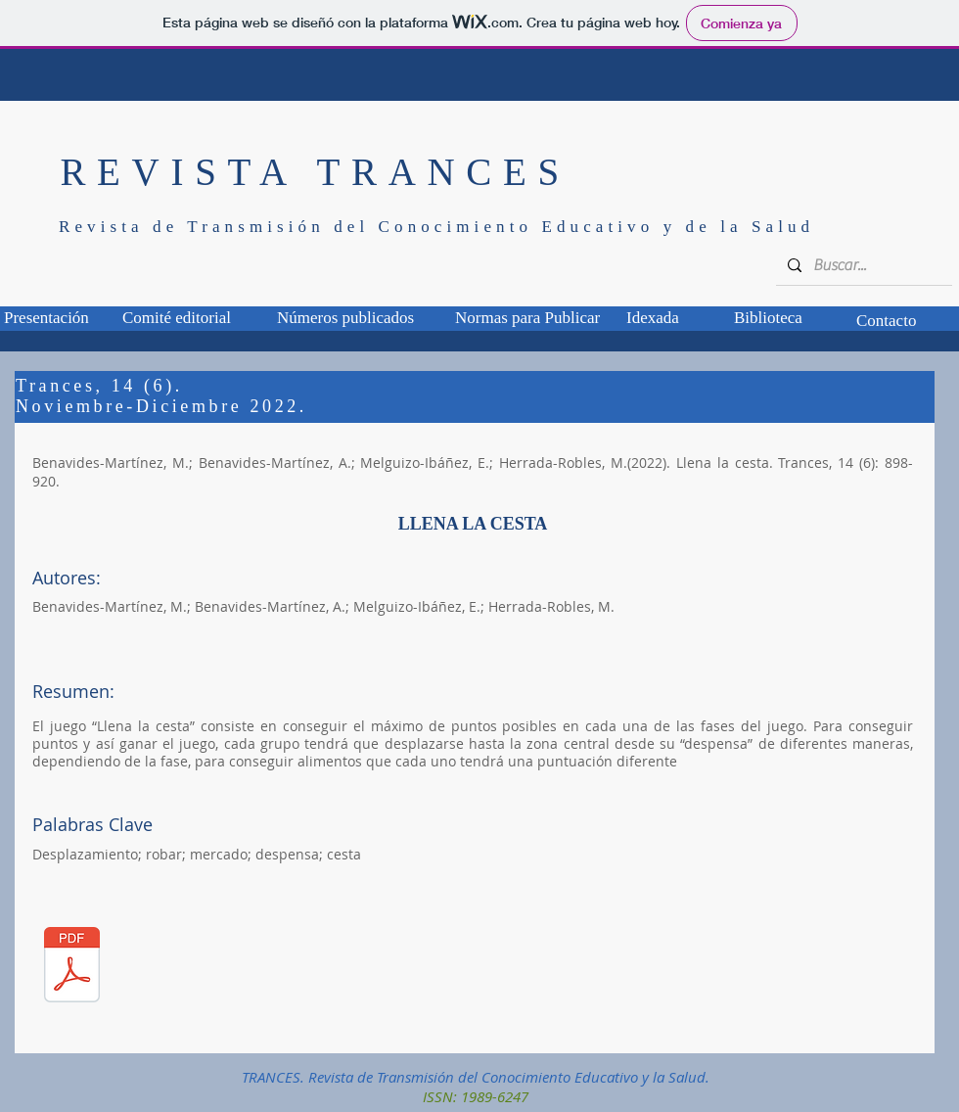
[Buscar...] (862, 265)
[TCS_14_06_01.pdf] (72, 966)
